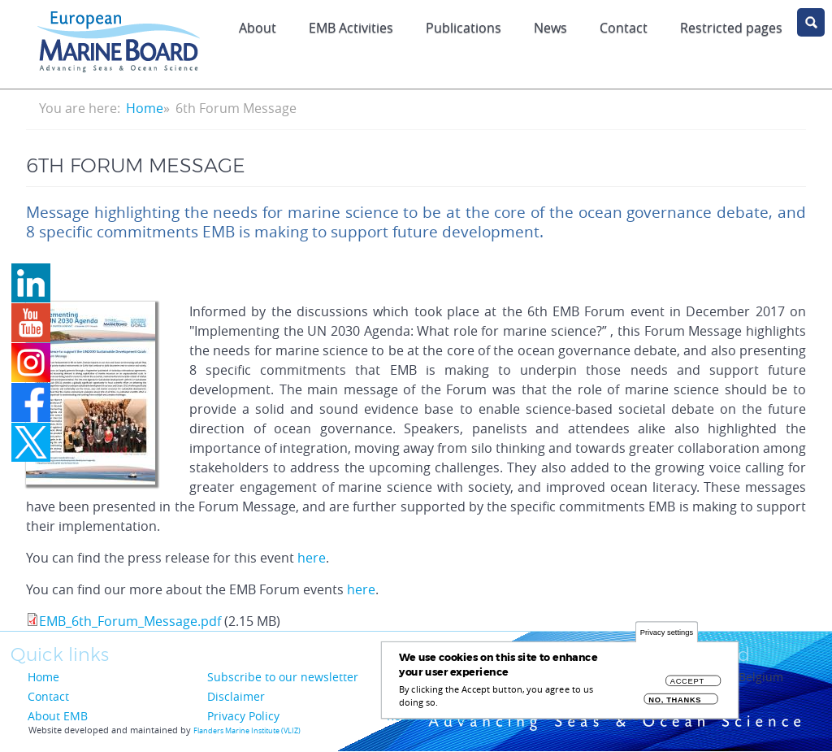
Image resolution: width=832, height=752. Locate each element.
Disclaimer (236, 696)
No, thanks (674, 706)
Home (144, 108)
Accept (687, 687)
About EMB (58, 716)
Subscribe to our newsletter (282, 677)
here (311, 558)
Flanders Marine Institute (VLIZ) (247, 731)
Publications (463, 28)
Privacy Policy (243, 716)
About (257, 28)
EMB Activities (351, 28)
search (811, 22)
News (550, 28)
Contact (624, 28)
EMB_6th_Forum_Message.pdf (130, 621)
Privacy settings (666, 638)
